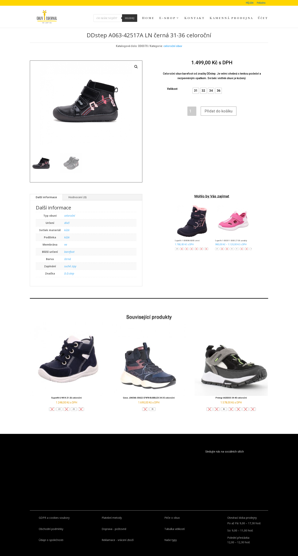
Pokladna (261, 3)
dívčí (67, 216)
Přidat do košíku (218, 105)
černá (67, 253)
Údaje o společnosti (51, 533)
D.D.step (69, 267)
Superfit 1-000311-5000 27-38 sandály (231, 234)
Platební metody (112, 511)
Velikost (172, 82)
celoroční (69, 209)
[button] (196, 84)
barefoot (69, 245)
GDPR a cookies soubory (54, 511)
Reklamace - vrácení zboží (118, 533)
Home (148, 18)
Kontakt (194, 18)
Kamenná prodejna (231, 18)
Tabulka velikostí (174, 522)
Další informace (46, 191)
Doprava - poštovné (114, 522)
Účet (263, 18)
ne (65, 238)
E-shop (167, 18)
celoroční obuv (172, 39)
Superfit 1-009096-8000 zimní (187, 234)
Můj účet (250, 3)
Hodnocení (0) (77, 191)
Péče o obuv (172, 511)
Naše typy (170, 533)
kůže (67, 224)
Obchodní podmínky (51, 522)
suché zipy (70, 260)
